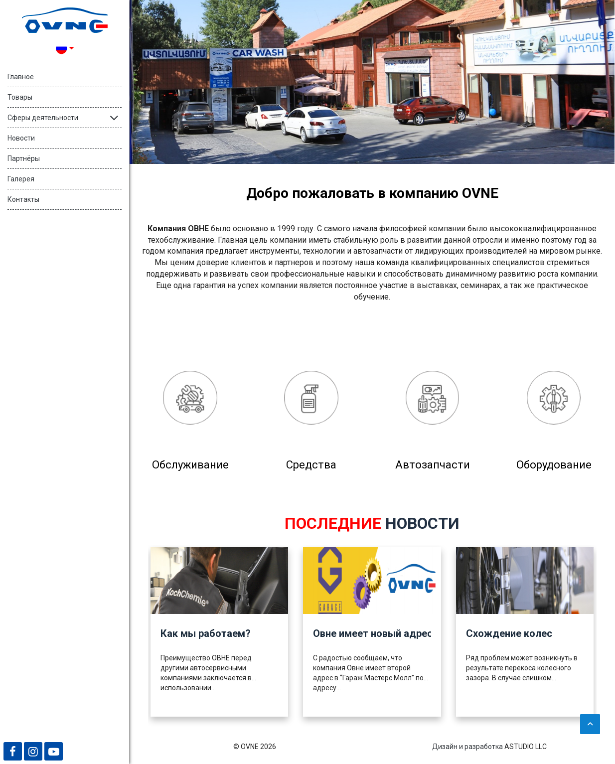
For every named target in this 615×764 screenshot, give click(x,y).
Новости (21, 138)
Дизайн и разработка (467, 747)
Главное (20, 77)
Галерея (20, 179)
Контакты (23, 199)
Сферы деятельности (42, 118)
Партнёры (23, 158)
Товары (19, 97)
